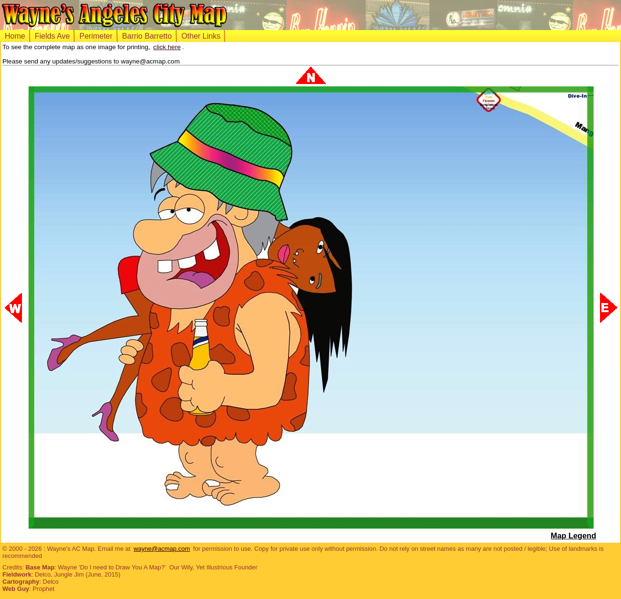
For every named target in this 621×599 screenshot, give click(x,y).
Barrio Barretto (147, 36)
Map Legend (573, 535)
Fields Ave (52, 36)
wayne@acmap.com (162, 548)
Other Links (201, 36)
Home (15, 36)
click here (167, 47)
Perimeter (95, 36)
